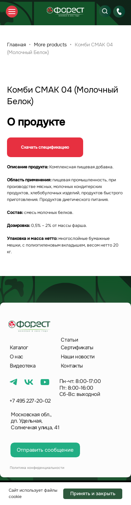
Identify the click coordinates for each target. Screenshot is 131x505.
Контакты (72, 366)
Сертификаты (77, 347)
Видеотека (22, 366)
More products (51, 44)
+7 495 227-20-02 (30, 401)
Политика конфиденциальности (37, 467)
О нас (16, 357)
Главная (16, 44)
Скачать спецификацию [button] (45, 147)
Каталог (19, 347)
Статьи (69, 340)
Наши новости (78, 357)
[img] (65, 11)
